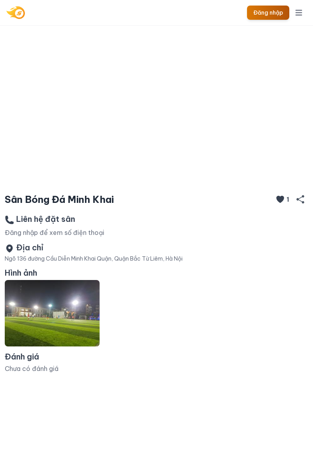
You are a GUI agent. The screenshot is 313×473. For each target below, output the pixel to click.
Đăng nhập (268, 12)
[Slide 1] (156, 174)
